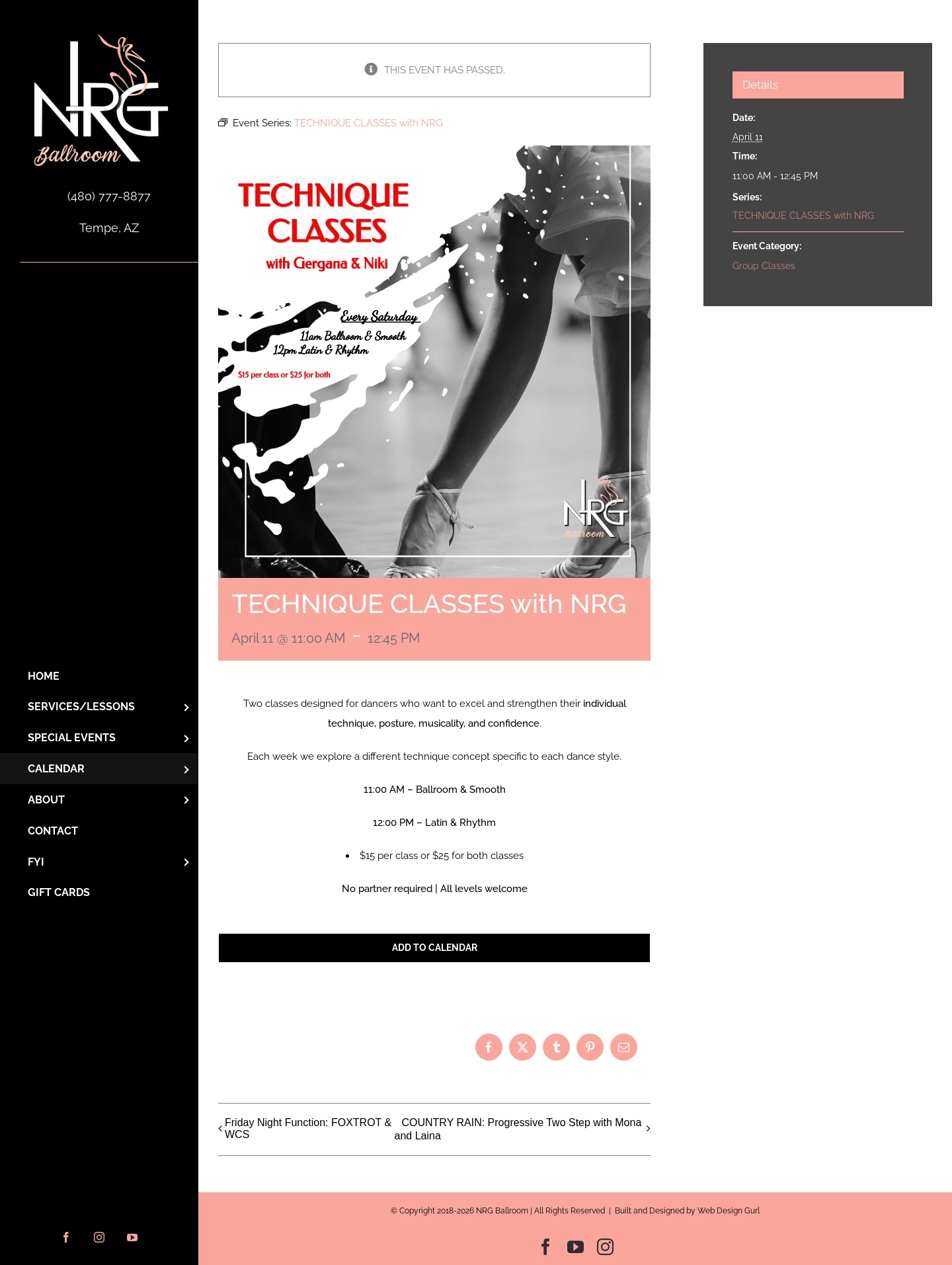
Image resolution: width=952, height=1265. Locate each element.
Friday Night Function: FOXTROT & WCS (308, 1128)
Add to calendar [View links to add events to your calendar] (434, 947)
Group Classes (764, 266)
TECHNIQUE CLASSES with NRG (803, 215)
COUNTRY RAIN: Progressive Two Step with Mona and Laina (517, 1130)
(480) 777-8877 (109, 196)
